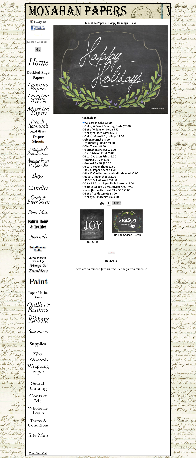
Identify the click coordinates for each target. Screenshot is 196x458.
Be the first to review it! (132, 269)
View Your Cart (38, 453)
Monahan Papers (95, 23)
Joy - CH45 (92, 241)
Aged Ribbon (38, 131)
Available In (89, 117)
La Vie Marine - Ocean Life (38, 259)
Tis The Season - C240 (127, 235)
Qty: (103, 203)
